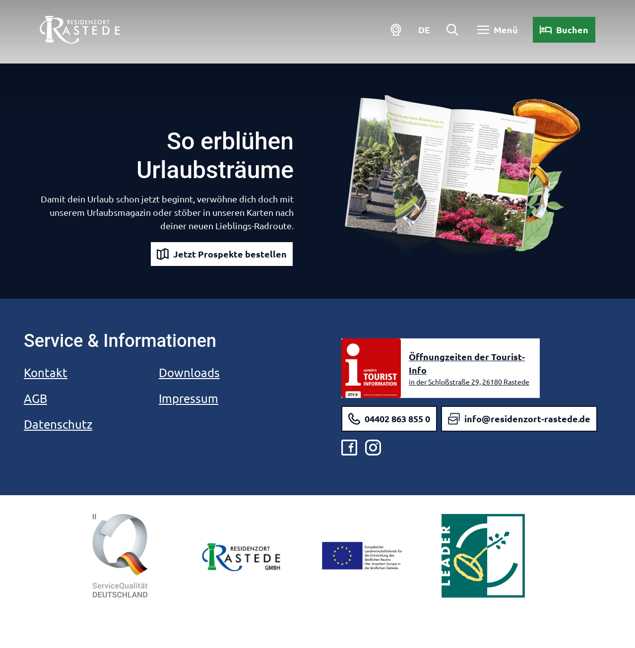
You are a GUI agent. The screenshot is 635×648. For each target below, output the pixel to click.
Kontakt (45, 372)
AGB (35, 398)
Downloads (189, 372)
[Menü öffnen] (497, 30)
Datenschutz (58, 424)
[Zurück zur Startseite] (80, 30)
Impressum (188, 398)
